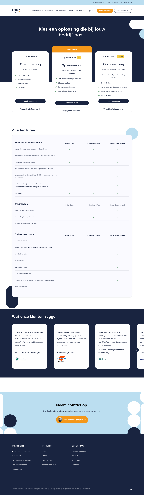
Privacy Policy (55, 489)
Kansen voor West (49, 465)
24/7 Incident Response (21, 460)
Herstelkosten (104, 95)
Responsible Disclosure (71, 489)
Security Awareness (20, 465)
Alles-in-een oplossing (21, 451)
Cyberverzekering (19, 469)
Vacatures (76, 460)
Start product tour (123, 10)
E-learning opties (62, 83)
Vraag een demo (105, 10)
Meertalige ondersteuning (65, 91)
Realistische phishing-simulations (68, 79)
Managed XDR (17, 456)
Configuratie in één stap (65, 87)
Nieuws (75, 456)
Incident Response (23, 79)
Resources (46, 456)
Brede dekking (104, 83)
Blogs (44, 451)
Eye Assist (20, 88)
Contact (75, 465)
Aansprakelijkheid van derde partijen (112, 87)
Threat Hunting (21, 83)
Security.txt (86, 489)
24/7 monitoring (22, 75)
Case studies (47, 460)
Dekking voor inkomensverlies (110, 91)
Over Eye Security (79, 451)
